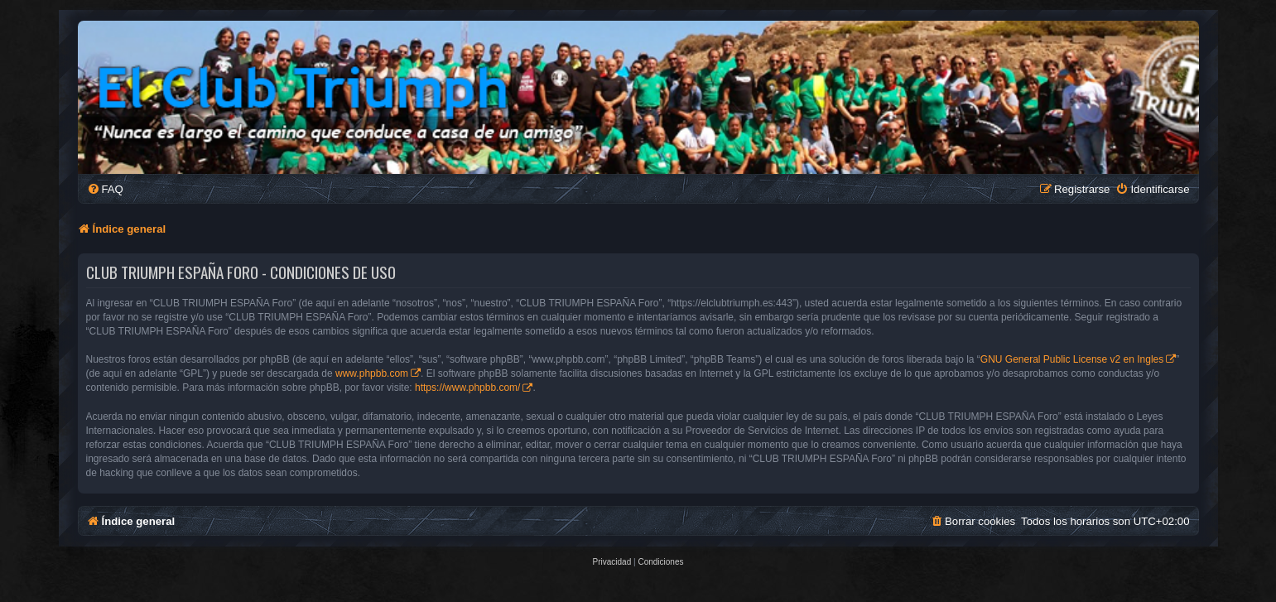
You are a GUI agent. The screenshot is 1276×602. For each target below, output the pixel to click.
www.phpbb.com (371, 373)
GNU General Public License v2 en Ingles (1071, 359)
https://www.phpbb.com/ (467, 387)
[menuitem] (105, 189)
